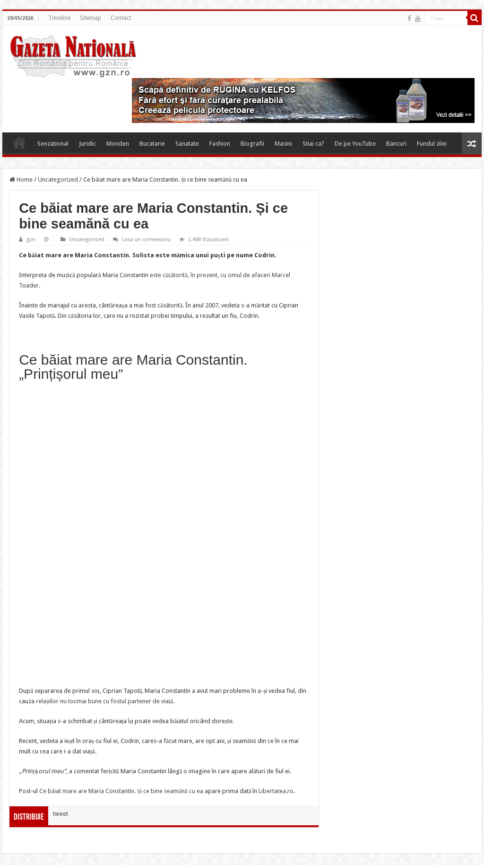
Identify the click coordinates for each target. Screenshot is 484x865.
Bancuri (396, 143)
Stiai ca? (313, 143)
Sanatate (187, 143)
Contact (121, 18)
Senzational (53, 143)
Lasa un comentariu (146, 239)
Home (19, 142)
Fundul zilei (432, 143)
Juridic (87, 143)
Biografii (252, 143)
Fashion (219, 143)
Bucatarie (152, 143)
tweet (60, 813)
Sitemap (90, 18)
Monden (117, 143)
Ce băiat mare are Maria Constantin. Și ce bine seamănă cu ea (121, 791)
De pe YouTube (355, 143)
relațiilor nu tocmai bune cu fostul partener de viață (104, 701)
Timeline (59, 18)
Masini (283, 143)
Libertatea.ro (276, 791)
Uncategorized (58, 179)
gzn (30, 239)
